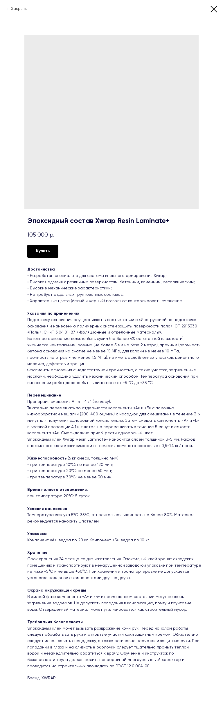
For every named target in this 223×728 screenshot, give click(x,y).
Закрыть (19, 9)
